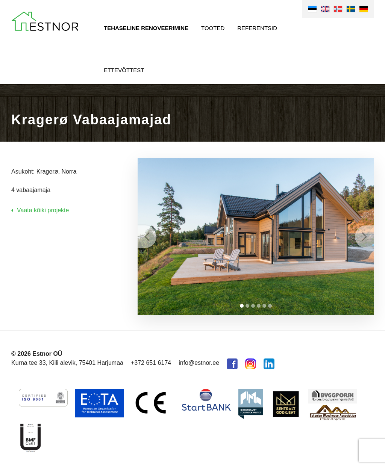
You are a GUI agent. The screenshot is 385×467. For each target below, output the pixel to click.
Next (364, 236)
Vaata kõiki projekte (43, 210)
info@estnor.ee (199, 363)
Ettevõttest (124, 70)
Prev (147, 236)
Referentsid (257, 28)
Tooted (212, 28)
